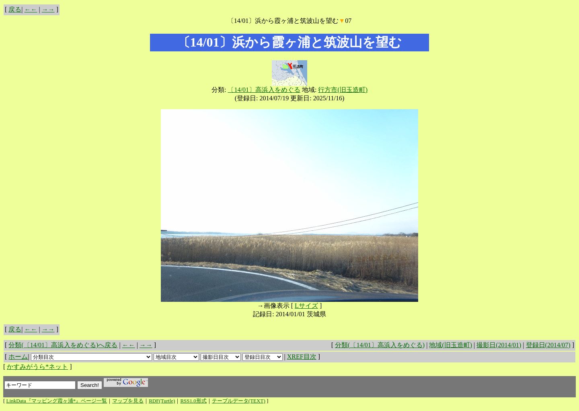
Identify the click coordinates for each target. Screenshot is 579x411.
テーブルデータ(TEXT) (238, 401)
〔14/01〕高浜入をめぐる (264, 89)
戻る (14, 9)
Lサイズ (306, 305)
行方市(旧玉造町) (343, 89)
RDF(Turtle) (162, 401)
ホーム (18, 356)
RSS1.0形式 (193, 401)
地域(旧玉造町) (450, 345)
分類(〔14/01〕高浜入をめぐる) (380, 345)
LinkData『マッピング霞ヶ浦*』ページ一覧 (56, 401)
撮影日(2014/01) (498, 345)
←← (31, 9)
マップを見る (128, 401)
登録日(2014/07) (548, 345)
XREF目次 (301, 356)
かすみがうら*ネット (37, 366)
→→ (48, 9)
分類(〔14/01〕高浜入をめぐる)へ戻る (62, 345)
